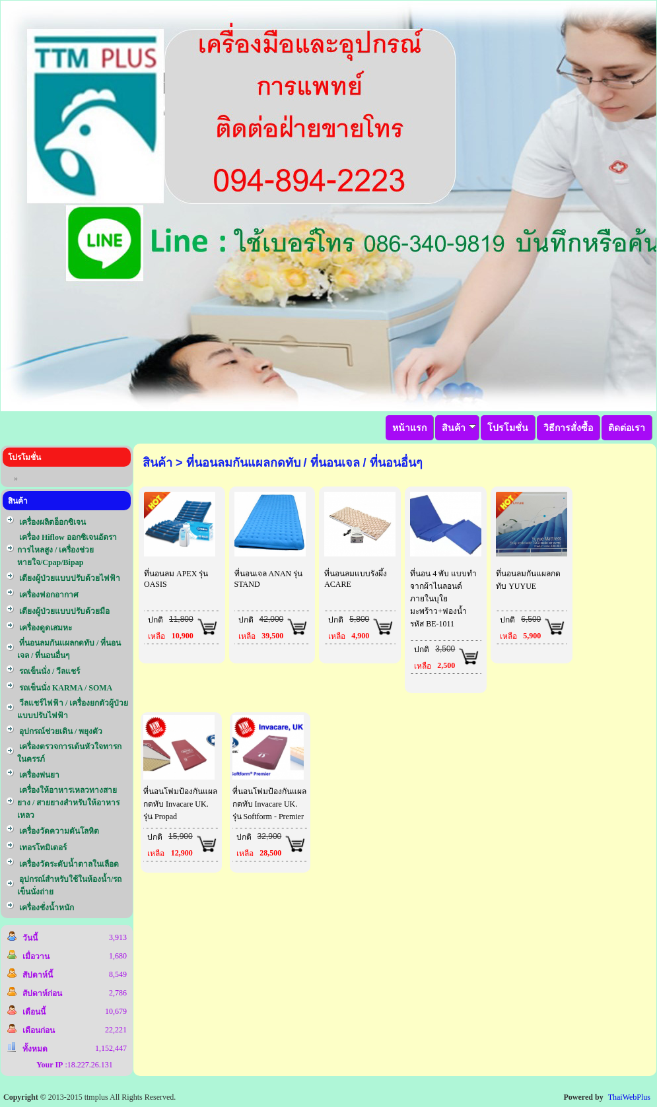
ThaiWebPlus (629, 1097)
